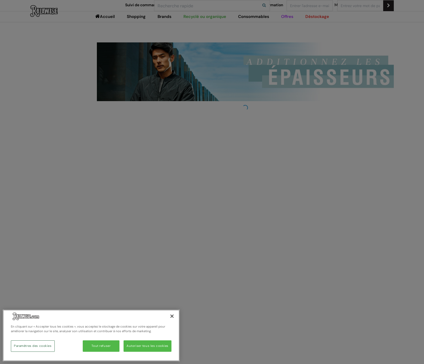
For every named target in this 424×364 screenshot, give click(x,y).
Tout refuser (100, 346)
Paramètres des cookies (33, 346)
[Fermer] (172, 316)
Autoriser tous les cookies (147, 346)
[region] (91, 335)
